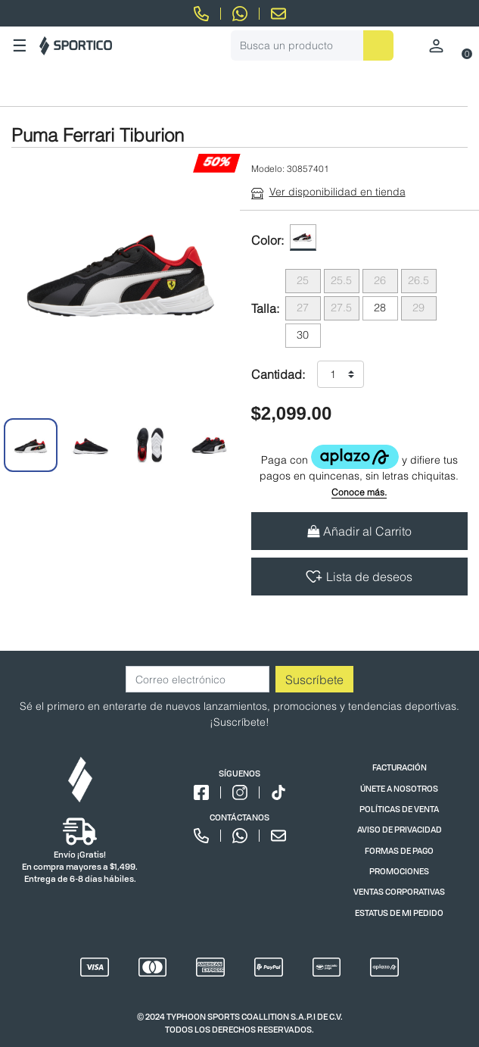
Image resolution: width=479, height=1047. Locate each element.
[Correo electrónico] (198, 679)
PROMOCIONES (399, 871)
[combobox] (312, 45)
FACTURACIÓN (399, 767)
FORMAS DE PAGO (399, 850)
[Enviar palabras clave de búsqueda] (378, 45)
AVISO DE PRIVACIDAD (399, 829)
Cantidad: (278, 374)
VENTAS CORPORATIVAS (399, 891)
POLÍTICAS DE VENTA (399, 808)
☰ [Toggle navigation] (19, 45)
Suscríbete (314, 679)
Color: (267, 240)
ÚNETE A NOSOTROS (399, 788)
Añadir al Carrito (359, 531)
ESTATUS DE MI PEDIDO (399, 912)
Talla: (265, 308)
